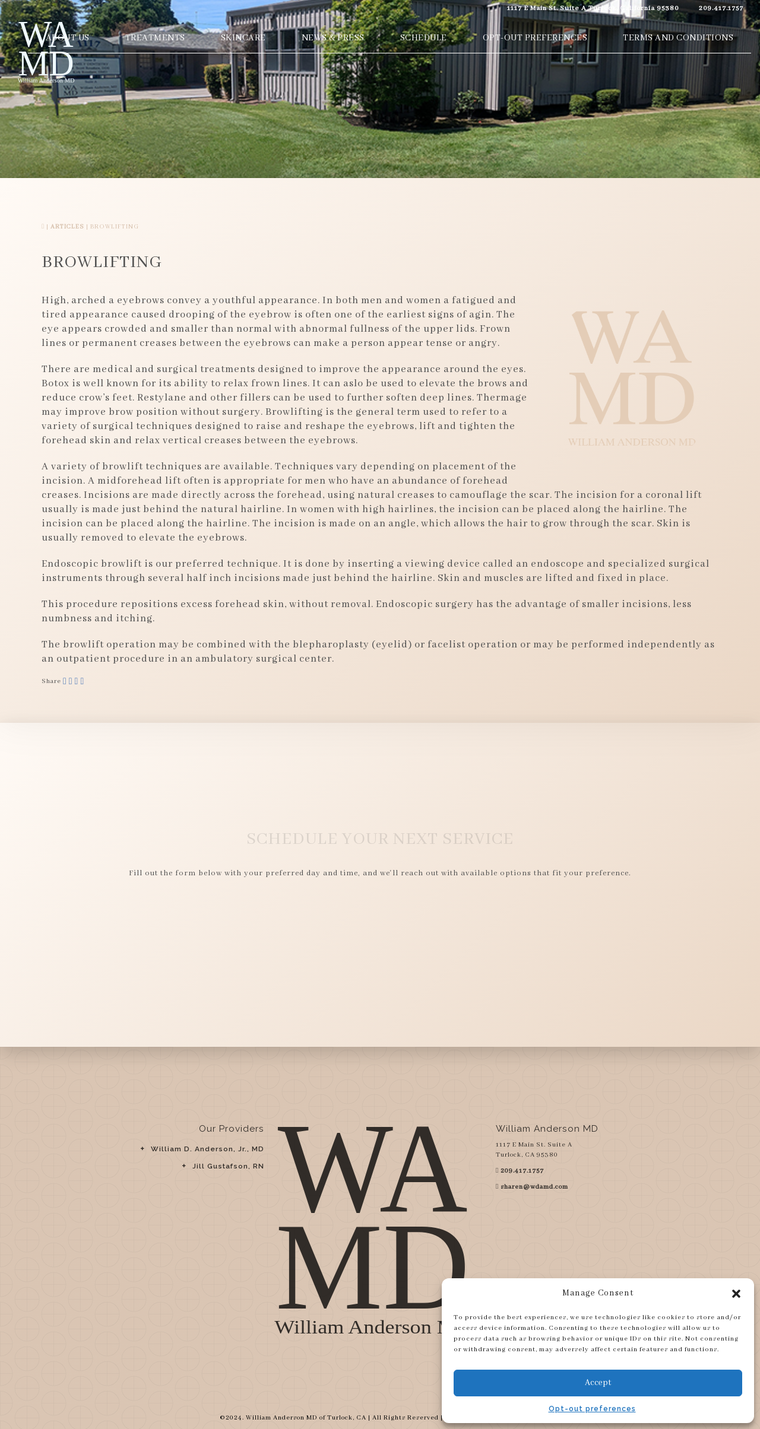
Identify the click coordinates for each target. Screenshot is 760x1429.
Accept (598, 1382)
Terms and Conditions (678, 38)
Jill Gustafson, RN (228, 1166)
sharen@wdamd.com (534, 1187)
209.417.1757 (720, 8)
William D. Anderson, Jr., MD (207, 1149)
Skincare (243, 38)
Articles (67, 227)
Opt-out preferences (592, 1409)
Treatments (155, 38)
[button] (736, 1294)
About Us (68, 38)
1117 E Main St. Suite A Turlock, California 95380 (591, 8)
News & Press (333, 38)
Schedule (423, 38)
